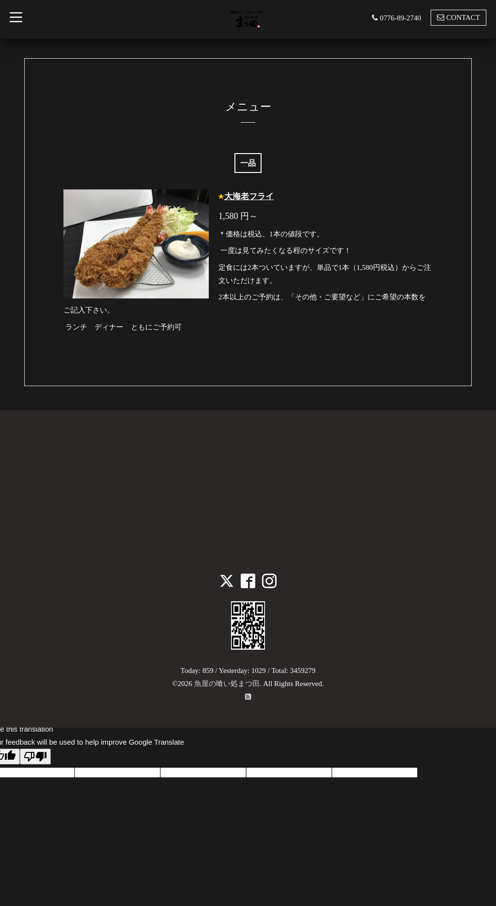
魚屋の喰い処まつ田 (227, 683)
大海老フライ (249, 196)
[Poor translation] (35, 757)
